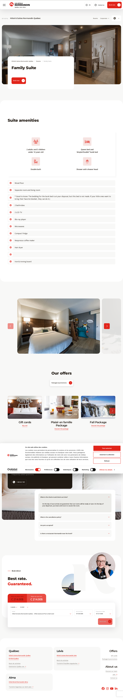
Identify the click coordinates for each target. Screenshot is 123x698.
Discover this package (61, 429)
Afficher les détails (105, 694)
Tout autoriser (107, 673)
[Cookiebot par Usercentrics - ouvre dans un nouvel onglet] (12, 694)
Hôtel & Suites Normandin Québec (25, 18)
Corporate (104, 18)
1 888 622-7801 (19, 483)
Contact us (99, 8)
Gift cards (114, 656)
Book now (115, 7)
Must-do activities (14, 664)
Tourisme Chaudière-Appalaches (68, 664)
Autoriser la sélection (107, 679)
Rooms (95, 18)
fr (88, 8)
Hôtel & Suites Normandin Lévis (67, 656)
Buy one (24, 426)
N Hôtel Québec (14, 659)
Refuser (107, 685)
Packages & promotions (62, 383)
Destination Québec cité (17, 667)
